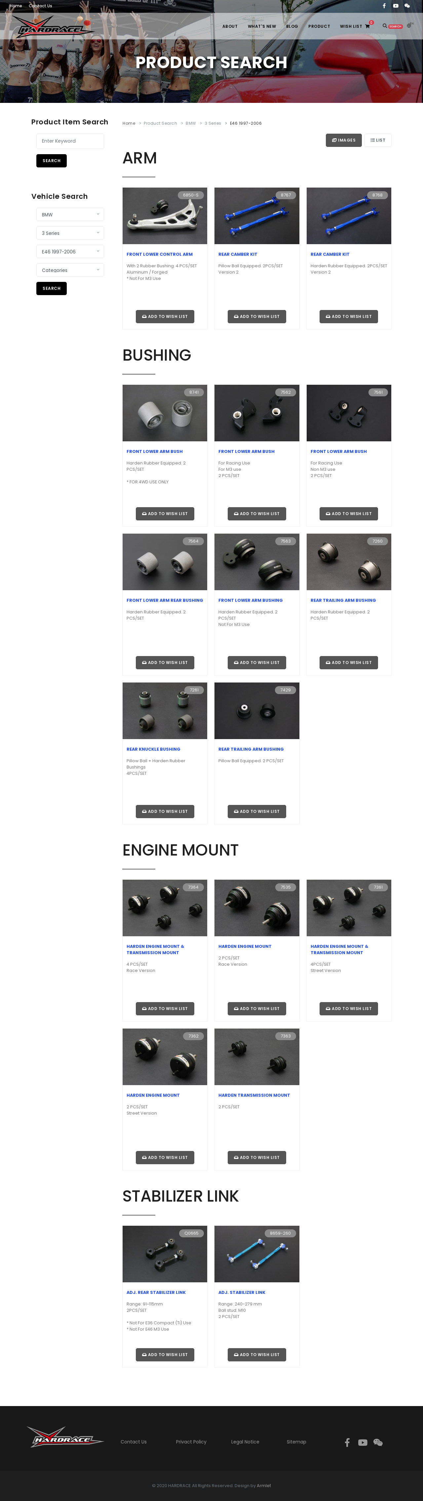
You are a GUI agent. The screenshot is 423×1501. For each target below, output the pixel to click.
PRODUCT (319, 26)
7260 (377, 541)
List (378, 140)
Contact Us (134, 1441)
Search (51, 160)
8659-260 (280, 1233)
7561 (378, 392)
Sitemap (296, 1441)
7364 (193, 887)
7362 (193, 1036)
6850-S (191, 195)
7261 (194, 690)
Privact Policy (191, 1441)
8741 (194, 392)
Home (129, 123)
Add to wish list (165, 316)
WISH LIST (358, 24)
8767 (286, 195)
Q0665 (191, 1233)
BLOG (292, 26)
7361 (378, 887)
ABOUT (230, 26)
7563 (286, 541)
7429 (285, 690)
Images (344, 140)
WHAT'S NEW (262, 26)
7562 (286, 392)
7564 (193, 541)
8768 (377, 195)
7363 (286, 1036)
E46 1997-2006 (246, 123)
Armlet (264, 1485)
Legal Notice (245, 1441)
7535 (286, 887)
